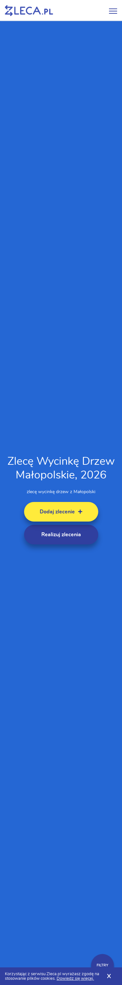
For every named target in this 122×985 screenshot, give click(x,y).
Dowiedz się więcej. (75, 979)
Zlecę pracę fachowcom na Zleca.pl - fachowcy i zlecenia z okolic (29, 10)
